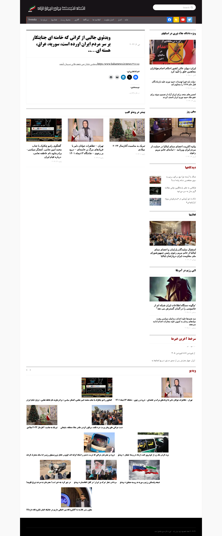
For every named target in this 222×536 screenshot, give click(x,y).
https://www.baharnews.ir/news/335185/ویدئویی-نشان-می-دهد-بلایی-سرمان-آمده (99, 64)
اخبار (120, 20)
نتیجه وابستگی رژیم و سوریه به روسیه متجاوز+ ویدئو (140, 482)
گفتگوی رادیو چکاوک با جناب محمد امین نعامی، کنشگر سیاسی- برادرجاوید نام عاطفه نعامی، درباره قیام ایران (44, 151)
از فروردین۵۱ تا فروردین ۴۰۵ (183, 354)
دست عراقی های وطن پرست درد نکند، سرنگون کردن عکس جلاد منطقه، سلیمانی (91, 428)
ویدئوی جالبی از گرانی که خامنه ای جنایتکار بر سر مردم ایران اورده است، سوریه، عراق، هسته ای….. (71, 44)
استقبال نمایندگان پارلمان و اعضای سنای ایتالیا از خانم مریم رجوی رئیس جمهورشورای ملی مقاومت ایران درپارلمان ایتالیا (173, 253)
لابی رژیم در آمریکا (186, 270)
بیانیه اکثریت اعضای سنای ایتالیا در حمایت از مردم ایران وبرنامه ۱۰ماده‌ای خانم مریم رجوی (173, 149)
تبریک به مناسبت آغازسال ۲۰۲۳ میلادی (129, 147)
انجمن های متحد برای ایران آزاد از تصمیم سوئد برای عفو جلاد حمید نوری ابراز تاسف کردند (173, 96)
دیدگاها (86, 20)
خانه (126, 20)
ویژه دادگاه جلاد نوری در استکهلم (178, 33)
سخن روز (191, 111)
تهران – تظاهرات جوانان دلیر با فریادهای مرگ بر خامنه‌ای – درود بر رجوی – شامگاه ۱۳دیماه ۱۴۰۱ (86, 149)
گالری (76, 20)
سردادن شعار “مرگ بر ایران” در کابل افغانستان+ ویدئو (95, 482)
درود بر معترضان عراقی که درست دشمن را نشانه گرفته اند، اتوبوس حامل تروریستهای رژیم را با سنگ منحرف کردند (70, 455)
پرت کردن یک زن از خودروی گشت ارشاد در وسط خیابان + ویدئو (143, 455)
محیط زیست (65, 20)
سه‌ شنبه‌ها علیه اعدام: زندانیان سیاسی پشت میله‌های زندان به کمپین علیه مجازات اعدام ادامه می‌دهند (174, 321)
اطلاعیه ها (96, 20)
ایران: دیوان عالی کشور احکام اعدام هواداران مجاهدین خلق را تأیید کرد (173, 70)
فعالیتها (54, 20)
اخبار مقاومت (109, 20)
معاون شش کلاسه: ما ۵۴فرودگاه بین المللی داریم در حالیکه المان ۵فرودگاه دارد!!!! (59, 510)
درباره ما (44, 20)
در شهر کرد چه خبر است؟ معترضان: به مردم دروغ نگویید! (48, 482)
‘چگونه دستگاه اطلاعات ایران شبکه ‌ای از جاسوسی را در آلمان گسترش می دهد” (175, 307)
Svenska (32, 20)
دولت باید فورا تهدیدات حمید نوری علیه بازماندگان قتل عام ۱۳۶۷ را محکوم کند (174, 83)
